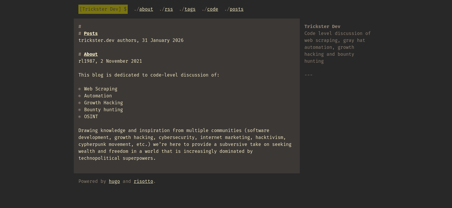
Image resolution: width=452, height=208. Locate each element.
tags (189, 9)
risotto (143, 181)
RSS (169, 9)
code (212, 9)
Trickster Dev (100, 9)
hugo (114, 181)
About (146, 9)
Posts (237, 9)
